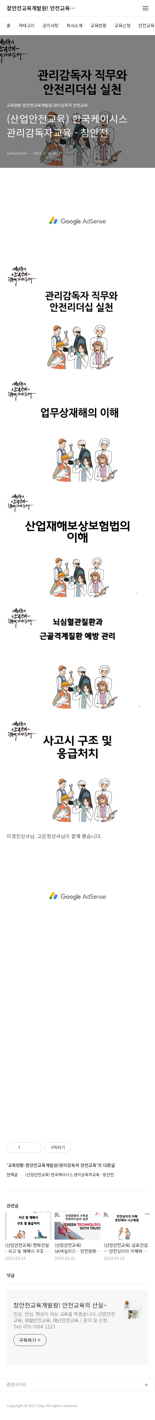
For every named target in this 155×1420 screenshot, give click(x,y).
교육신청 (122, 25)
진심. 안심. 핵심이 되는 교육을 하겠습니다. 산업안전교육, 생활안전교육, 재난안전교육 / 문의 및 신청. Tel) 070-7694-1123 (64, 1320)
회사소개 (74, 25)
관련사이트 (17, 1384)
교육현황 (98, 25)
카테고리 (27, 25)
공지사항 (51, 25)
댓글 (11, 1275)
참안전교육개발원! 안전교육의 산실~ (43, 8)
